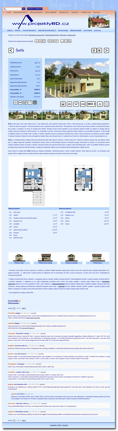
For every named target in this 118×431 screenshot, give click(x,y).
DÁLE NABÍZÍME (50, 12)
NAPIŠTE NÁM (86, 12)
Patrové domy (71, 35)
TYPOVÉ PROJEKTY (29, 30)
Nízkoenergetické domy (52, 35)
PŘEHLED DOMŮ (75, 30)
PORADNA (74, 12)
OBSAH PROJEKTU (36, 12)
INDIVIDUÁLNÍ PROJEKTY (47, 30)
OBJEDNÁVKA (64, 12)
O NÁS (9, 12)
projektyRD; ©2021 (55, 425)
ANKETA (10, 30)
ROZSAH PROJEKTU (20, 12)
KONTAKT (96, 12)
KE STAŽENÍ (88, 30)
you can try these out (28, 328)
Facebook (65, 425)
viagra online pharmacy (33, 318)
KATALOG (97, 30)
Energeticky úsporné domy (37, 35)
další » (24, 308)
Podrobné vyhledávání (35, 9)
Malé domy (63, 35)
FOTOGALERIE (63, 30)
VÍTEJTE (17, 30)
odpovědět (33, 313)
